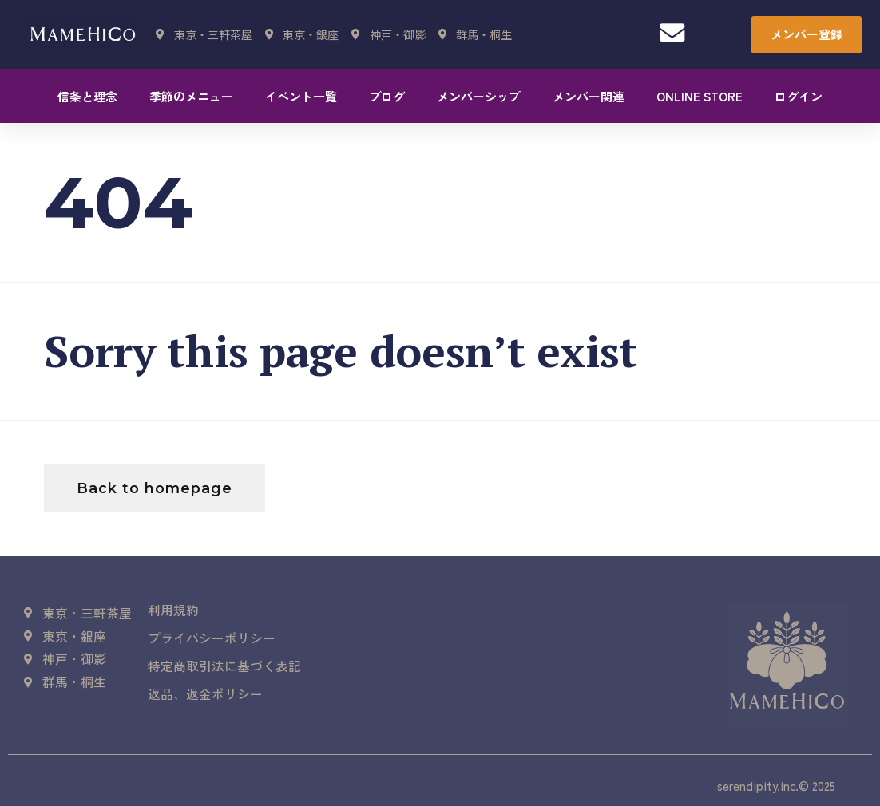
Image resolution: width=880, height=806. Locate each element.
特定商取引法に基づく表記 (224, 668)
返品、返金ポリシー (205, 696)
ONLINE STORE (699, 96)
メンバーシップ (479, 96)
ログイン (799, 96)
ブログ (387, 96)
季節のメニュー (191, 96)
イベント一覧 (301, 96)
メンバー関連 (588, 96)
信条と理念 (87, 96)
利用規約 (173, 610)
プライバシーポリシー (211, 639)
